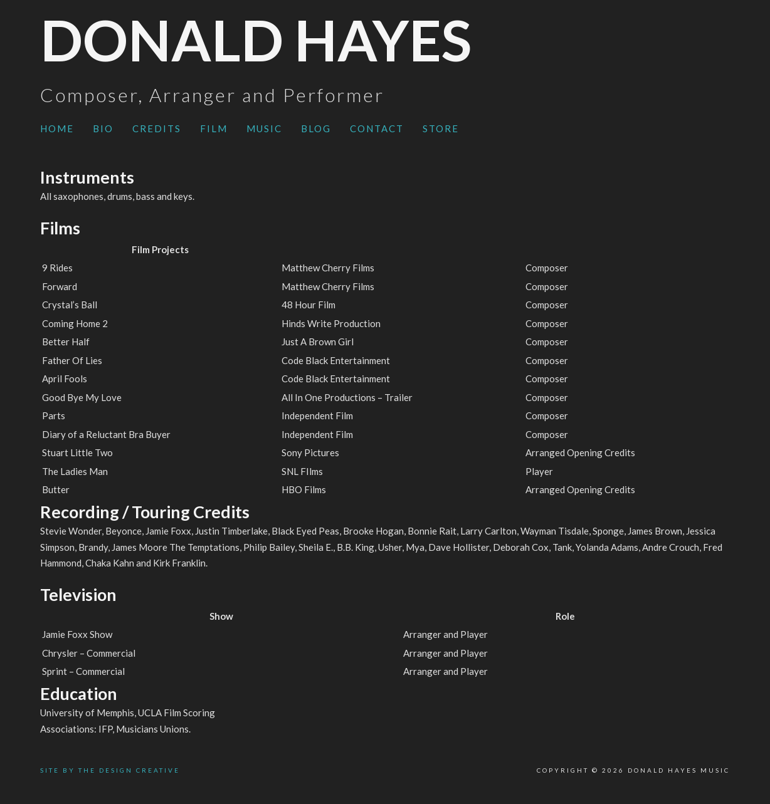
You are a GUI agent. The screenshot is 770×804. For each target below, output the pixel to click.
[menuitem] (57, 129)
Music (264, 128)
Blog (316, 128)
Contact (377, 128)
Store (441, 128)
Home (57, 128)
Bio (103, 128)
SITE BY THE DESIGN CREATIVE (110, 770)
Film (214, 128)
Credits (156, 128)
